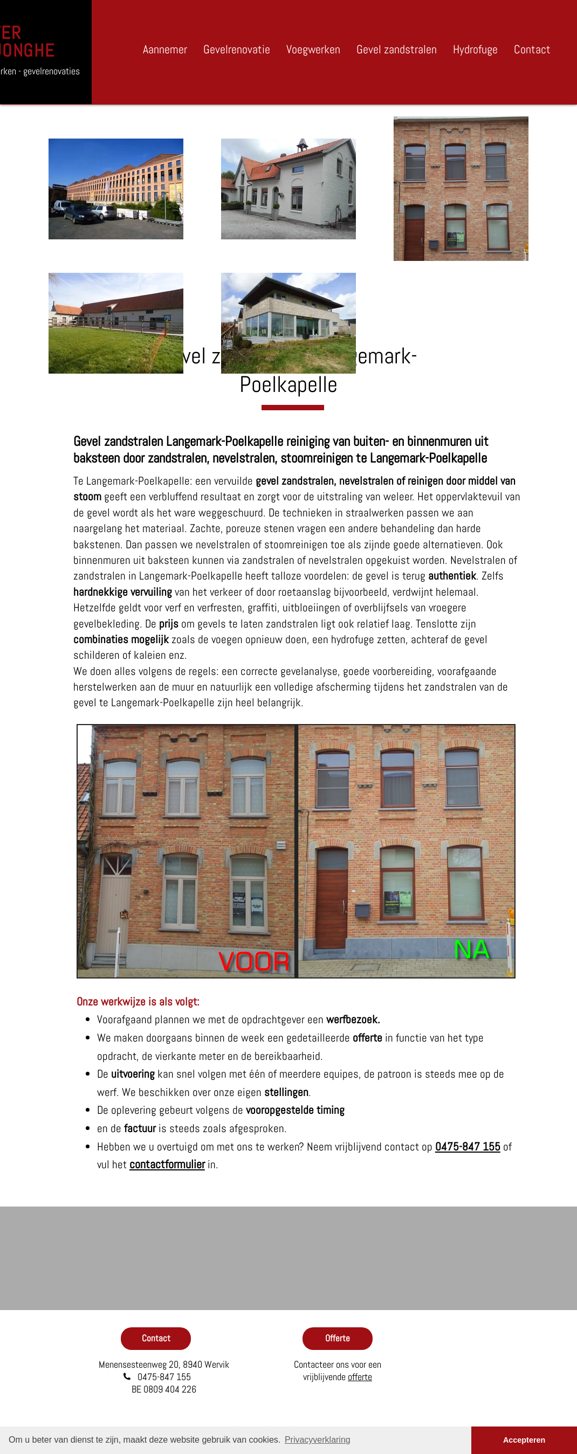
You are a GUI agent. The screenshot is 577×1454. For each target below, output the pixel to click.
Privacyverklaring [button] (318, 1439)
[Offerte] (338, 1338)
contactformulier (167, 1164)
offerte (360, 1376)
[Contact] (156, 1338)
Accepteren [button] (524, 1440)
